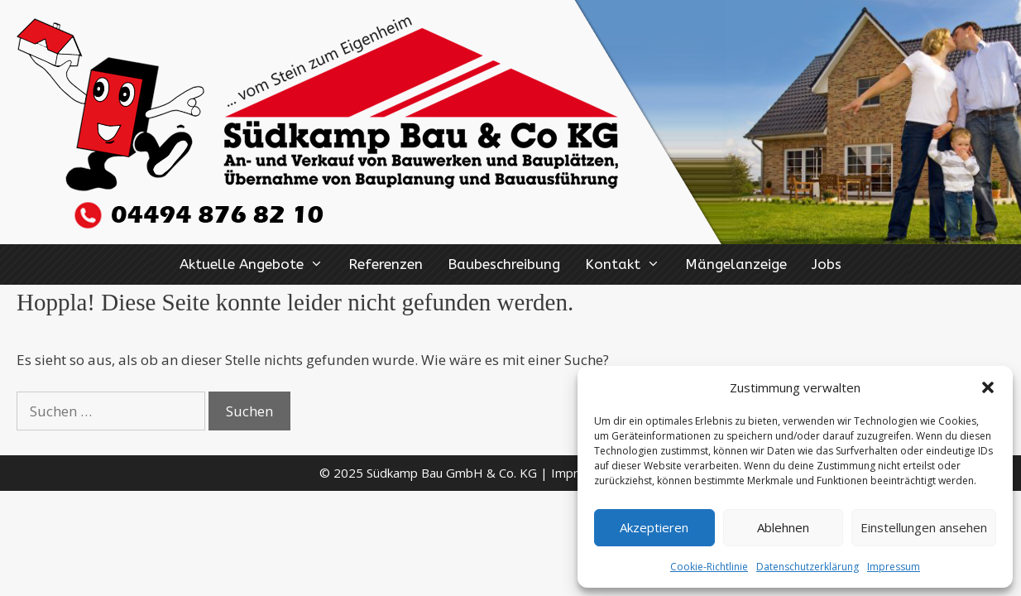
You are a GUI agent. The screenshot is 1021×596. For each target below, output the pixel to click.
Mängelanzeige (736, 264)
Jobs (826, 264)
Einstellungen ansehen (923, 527)
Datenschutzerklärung (807, 567)
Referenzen (385, 264)
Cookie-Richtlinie (709, 567)
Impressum (893, 567)
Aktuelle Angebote (258, 264)
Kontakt (629, 264)
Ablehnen (783, 527)
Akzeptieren (654, 527)
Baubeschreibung (504, 264)
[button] (988, 387)
